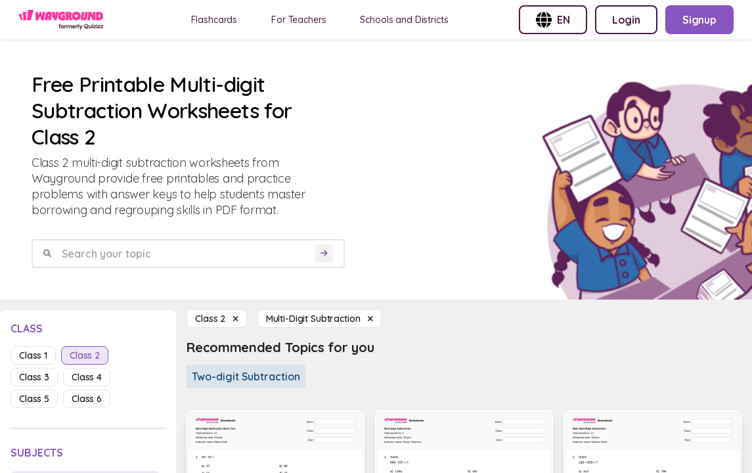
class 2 (85, 355)
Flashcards (214, 20)
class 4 (87, 377)
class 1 (33, 355)
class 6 (87, 399)
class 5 (34, 399)
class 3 (34, 377)
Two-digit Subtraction (246, 376)
